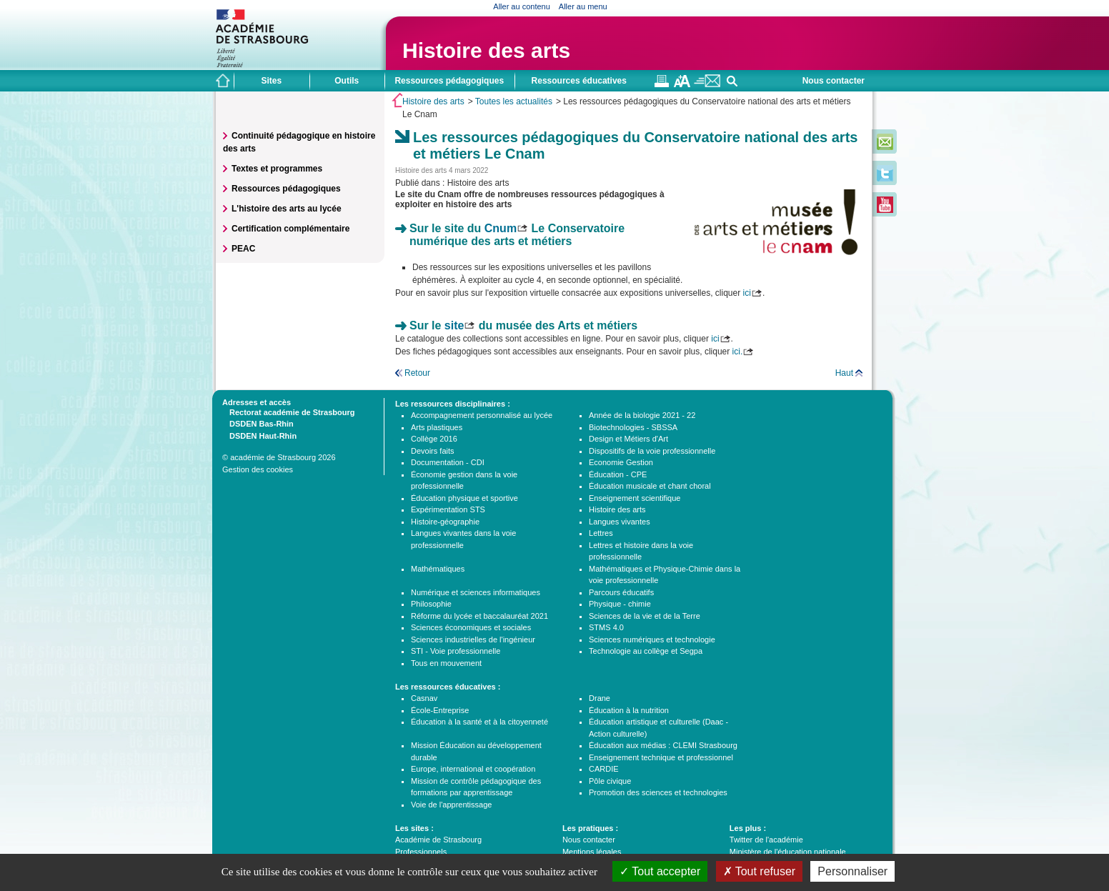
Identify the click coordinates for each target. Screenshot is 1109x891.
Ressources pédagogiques (286, 189)
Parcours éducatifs (621, 592)
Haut (844, 373)
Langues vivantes (619, 521)
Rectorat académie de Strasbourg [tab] (288, 412)
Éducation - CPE (618, 474)
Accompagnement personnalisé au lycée (481, 415)
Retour (417, 373)
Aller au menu (583, 6)
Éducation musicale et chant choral (650, 486)
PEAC (243, 249)
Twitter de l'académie (766, 839)
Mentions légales (592, 851)
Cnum (500, 228)
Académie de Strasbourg (438, 839)
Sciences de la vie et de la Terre (644, 616)
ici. (737, 352)
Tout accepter (660, 871)
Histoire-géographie (445, 521)
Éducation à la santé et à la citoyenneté (479, 721)
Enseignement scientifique (634, 498)
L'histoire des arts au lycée (287, 209)
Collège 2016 (434, 438)
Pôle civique (610, 781)
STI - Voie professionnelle (455, 651)
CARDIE (604, 769)
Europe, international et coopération (473, 769)
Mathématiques (437, 568)
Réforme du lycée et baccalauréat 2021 (479, 616)
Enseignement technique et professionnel (661, 757)
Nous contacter (833, 81)
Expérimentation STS (448, 509)
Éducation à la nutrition (629, 710)
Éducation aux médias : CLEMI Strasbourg (663, 745)
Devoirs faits (432, 451)
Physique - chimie (620, 603)
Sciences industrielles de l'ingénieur (473, 639)
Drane (599, 698)
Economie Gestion (621, 462)
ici (747, 293)
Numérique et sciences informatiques (475, 592)
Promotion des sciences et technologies (658, 792)
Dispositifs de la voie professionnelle (652, 451)
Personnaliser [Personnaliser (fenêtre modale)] (852, 871)
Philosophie (431, 603)
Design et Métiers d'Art (628, 438)
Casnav (424, 698)
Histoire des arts (486, 50)
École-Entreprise (440, 710)
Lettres (601, 533)
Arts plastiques (436, 427)
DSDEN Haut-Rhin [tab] (259, 435)
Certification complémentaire (290, 229)
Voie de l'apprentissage (451, 804)
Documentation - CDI (447, 462)
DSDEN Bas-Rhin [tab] (258, 423)
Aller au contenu (521, 6)
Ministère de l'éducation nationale (788, 851)
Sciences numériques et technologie (652, 639)
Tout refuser (759, 871)
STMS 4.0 (606, 627)
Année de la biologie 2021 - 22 (642, 415)
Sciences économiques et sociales (471, 627)
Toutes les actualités (513, 101)
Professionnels (421, 851)
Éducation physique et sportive (464, 498)
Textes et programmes (277, 169)
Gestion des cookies (257, 469)
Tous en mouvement (446, 663)
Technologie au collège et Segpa (645, 651)
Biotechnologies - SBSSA (633, 427)
